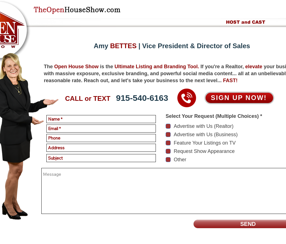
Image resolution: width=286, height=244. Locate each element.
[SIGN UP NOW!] (239, 98)
